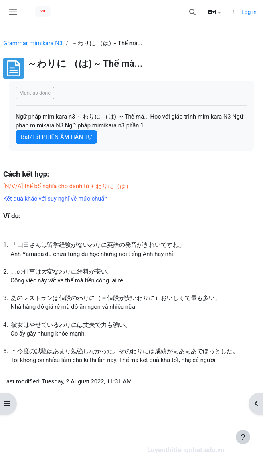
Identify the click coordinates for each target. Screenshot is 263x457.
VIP (42, 11)
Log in (249, 12)
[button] (192, 12)
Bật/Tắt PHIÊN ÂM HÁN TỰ (56, 137)
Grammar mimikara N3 (33, 43)
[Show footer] (243, 437)
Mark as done (35, 93)
